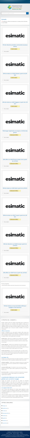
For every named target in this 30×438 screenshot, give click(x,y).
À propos (21, 433)
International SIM (5, 413)
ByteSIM (4, 418)
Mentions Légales (16, 433)
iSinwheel (4, 415)
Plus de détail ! (6, 51)
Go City (4, 410)
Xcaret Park (5, 423)
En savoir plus (22, 436)
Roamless (4, 420)
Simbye (4, 405)
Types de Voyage (9, 433)
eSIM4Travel (5, 408)
